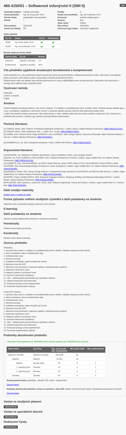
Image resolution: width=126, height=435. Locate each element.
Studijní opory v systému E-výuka (17, 195)
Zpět (123, 5)
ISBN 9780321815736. (24, 161)
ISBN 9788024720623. (70, 132)
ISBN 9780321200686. (44, 180)
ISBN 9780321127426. (113, 129)
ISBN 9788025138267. (82, 143)
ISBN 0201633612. (45, 137)
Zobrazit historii (13, 385)
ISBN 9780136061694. (17, 185)
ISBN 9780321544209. (52, 174)
